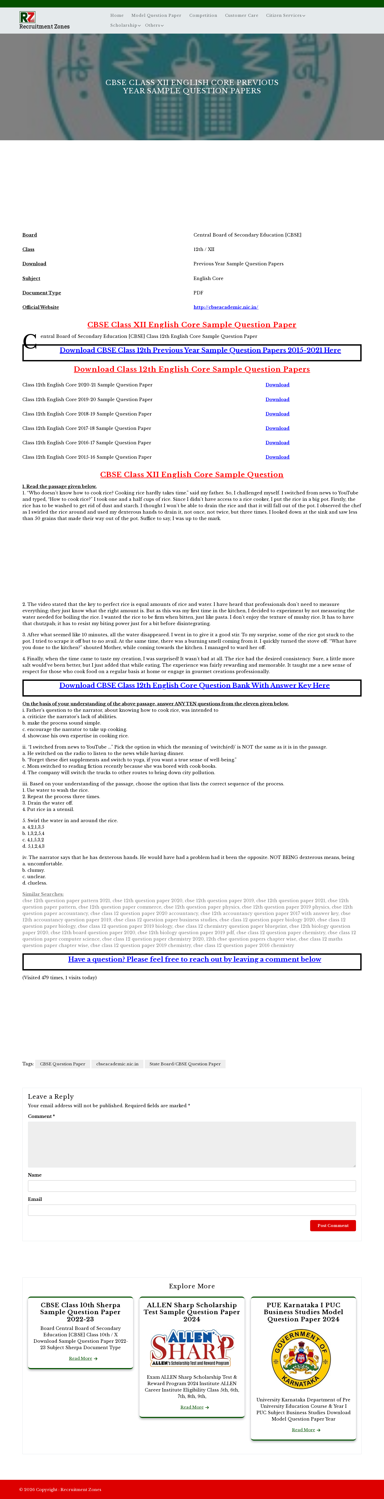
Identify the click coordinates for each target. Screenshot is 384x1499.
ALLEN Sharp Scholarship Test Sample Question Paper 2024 (192, 1312)
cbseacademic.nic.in (117, 1063)
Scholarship (123, 25)
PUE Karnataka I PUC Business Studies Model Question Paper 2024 (303, 1312)
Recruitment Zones (44, 26)
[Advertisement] (192, 190)
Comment (41, 1116)
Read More (80, 1358)
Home (117, 15)
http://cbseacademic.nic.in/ (226, 307)
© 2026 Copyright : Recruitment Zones (60, 1489)
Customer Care (241, 15)
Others (152, 25)
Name (35, 1175)
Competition (203, 15)
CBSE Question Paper (62, 1063)
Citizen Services (284, 15)
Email (35, 1199)
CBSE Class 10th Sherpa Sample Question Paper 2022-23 (80, 1312)
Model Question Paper (156, 15)
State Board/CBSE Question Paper (185, 1063)
